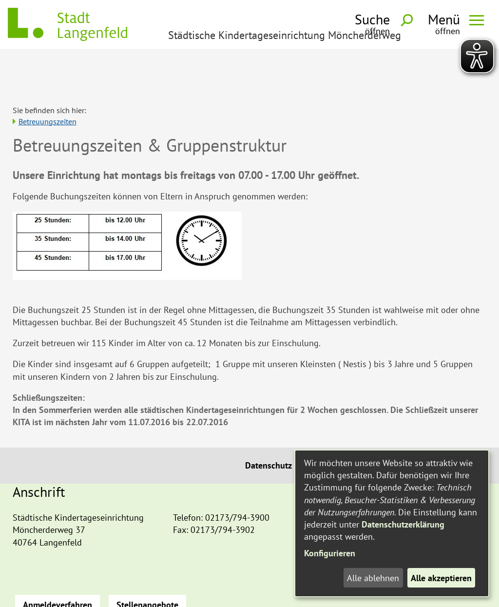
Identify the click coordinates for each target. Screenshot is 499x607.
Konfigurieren (329, 553)
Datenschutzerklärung (403, 524)
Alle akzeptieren (441, 578)
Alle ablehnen (373, 578)
